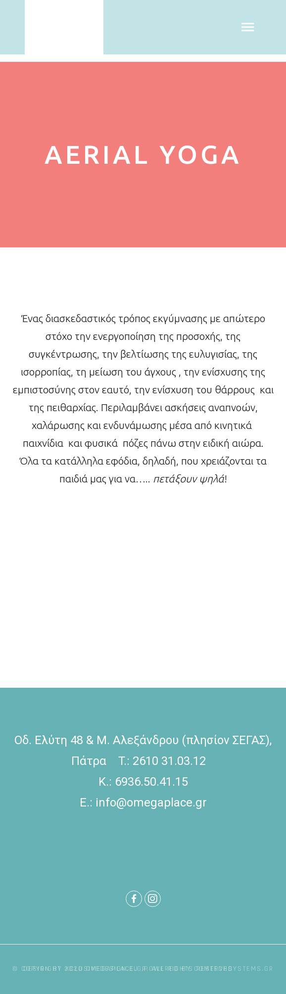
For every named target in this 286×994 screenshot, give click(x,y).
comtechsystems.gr (234, 968)
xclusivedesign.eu (103, 968)
